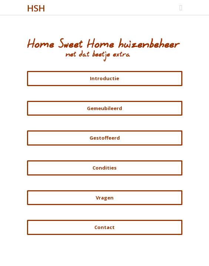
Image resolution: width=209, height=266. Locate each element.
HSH (36, 8)
